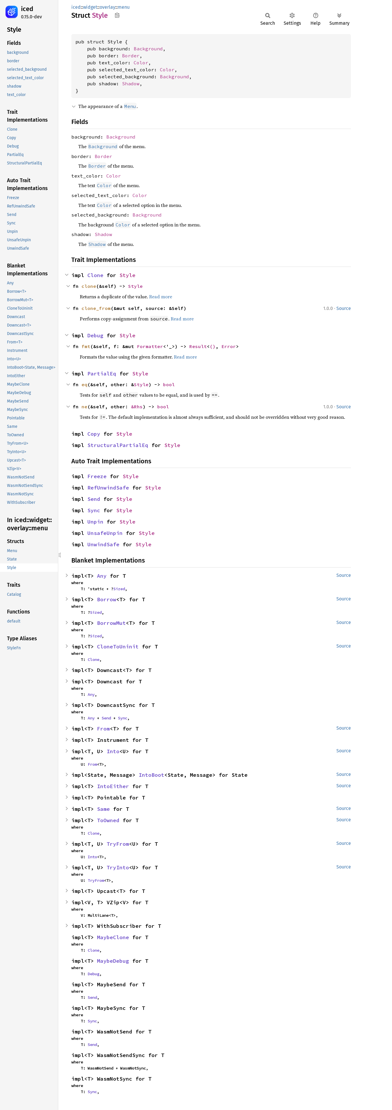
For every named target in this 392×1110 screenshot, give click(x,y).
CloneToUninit (118, 646)
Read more (160, 296)
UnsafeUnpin (105, 533)
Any (102, 575)
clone (89, 286)
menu (124, 7)
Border (131, 55)
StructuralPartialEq (117, 445)
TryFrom (118, 844)
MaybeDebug (113, 960)
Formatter (150, 346)
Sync (93, 510)
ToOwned (108, 820)
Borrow (106, 599)
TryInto (118, 867)
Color (141, 62)
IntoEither (113, 786)
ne (84, 406)
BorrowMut (111, 623)
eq (84, 384)
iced (27, 9)
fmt (86, 346)
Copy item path (117, 15)
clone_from (96, 308)
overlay (107, 7)
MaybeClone (113, 937)
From (103, 728)
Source (343, 308)
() (213, 346)
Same (103, 809)
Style (127, 275)
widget (90, 7)
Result (198, 346)
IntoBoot (151, 775)
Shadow (131, 83)
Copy (93, 433)
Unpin (95, 521)
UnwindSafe (103, 544)
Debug (95, 335)
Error (228, 346)
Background (148, 49)
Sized (119, 588)
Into (113, 751)
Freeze (97, 476)
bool (169, 384)
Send (93, 499)
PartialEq (101, 373)
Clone (95, 275)
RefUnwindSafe (108, 487)
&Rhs (137, 406)
